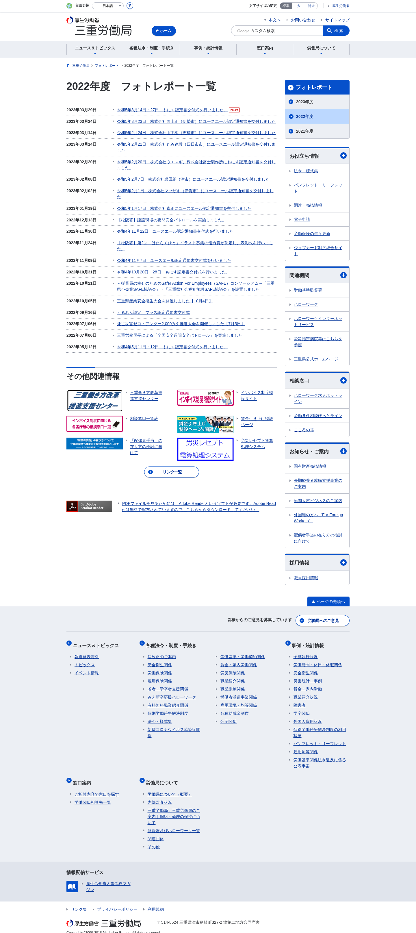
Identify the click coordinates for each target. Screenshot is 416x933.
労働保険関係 (160, 669)
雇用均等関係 (306, 748)
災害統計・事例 (308, 677)
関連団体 (156, 831)
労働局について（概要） (170, 787)
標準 (286, 6)
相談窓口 (318, 381)
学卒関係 (302, 710)
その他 (154, 839)
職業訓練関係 (232, 686)
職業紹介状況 (306, 694)
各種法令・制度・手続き (173, 643)
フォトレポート (314, 87)
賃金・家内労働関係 (238, 661)
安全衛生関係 (160, 661)
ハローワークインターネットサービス (318, 322)
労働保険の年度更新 (312, 234)
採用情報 (318, 564)
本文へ (275, 20)
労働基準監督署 (308, 291)
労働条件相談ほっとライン (318, 416)
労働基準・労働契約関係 (242, 653)
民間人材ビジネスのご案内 (318, 502)
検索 (339, 30)
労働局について (164, 777)
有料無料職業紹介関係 (168, 702)
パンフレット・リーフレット (318, 188)
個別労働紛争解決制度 (168, 710)
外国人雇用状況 (308, 718)
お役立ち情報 (318, 156)
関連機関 (318, 275)
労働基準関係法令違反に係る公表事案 (320, 759)
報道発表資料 (87, 653)
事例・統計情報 (310, 643)
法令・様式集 (306, 171)
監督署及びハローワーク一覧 (174, 823)
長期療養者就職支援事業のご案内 (318, 485)
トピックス (85, 661)
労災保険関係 (232, 669)
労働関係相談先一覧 (93, 795)
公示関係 (228, 718)
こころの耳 (304, 431)
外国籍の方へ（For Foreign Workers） (318, 519)
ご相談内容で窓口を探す (97, 787)
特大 (311, 6)
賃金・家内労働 (308, 686)
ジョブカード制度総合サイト (318, 251)
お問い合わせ (303, 20)
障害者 (300, 702)
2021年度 (304, 131)
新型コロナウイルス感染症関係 (174, 729)
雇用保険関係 (160, 677)
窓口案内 (84, 777)
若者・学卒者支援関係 (168, 686)
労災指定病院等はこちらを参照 (318, 342)
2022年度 (304, 116)
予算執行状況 (306, 653)
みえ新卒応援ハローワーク (172, 694)
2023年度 (304, 101)
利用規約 (156, 902)
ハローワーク (306, 305)
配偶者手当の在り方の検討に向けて (318, 539)
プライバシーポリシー (117, 902)
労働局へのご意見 (323, 621)
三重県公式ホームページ (316, 360)
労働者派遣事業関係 (238, 694)
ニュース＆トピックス (98, 643)
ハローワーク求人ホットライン (318, 399)
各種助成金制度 (234, 710)
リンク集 (79, 902)
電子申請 (302, 219)
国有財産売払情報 (310, 467)
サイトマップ (337, 20)
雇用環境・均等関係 (238, 702)
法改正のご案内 (162, 653)
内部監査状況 (160, 795)
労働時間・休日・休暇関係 (318, 661)
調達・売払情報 (308, 205)
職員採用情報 (306, 579)
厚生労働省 (341, 6)
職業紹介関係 (232, 677)
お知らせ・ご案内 (318, 452)
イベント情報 (87, 669)
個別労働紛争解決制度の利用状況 (320, 729)
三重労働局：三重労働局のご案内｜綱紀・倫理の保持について (174, 809)
